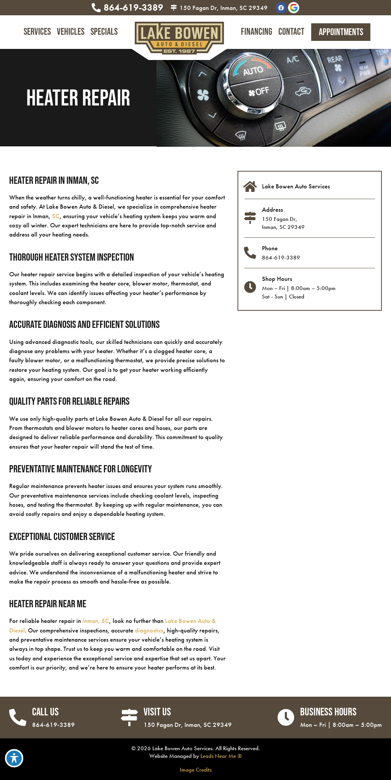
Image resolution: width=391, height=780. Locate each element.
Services (37, 31)
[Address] (250, 218)
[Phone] (250, 253)
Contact (291, 31)
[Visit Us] (129, 717)
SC (56, 216)
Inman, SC (95, 620)
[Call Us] (17, 717)
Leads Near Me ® (221, 755)
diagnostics (149, 630)
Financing (256, 31)
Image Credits (196, 769)
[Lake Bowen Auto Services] (250, 187)
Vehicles (70, 31)
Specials (104, 31)
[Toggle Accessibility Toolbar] (14, 758)
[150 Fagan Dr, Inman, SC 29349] (174, 8)
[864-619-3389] (96, 7)
